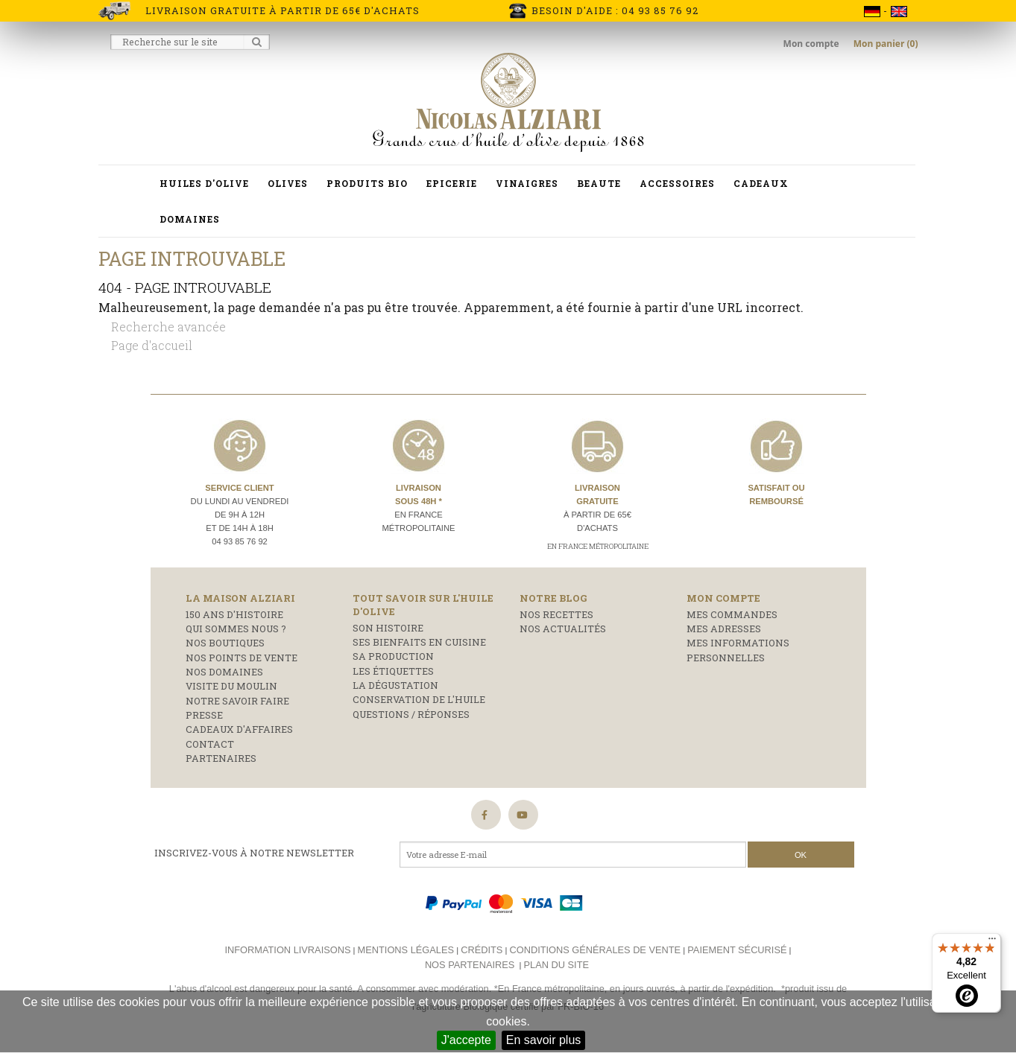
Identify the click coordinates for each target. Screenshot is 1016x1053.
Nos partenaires (469, 964)
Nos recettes (556, 614)
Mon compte (812, 43)
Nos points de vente (241, 658)
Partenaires (221, 758)
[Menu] (992, 942)
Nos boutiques (225, 643)
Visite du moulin (231, 686)
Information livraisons (287, 949)
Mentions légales (406, 949)
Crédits (481, 949)
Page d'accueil (151, 345)
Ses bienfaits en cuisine (419, 642)
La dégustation (395, 685)
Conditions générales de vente (595, 949)
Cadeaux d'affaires (239, 729)
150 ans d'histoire (234, 614)
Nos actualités (563, 628)
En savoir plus (543, 1040)
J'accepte (466, 1040)
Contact (210, 744)
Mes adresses (724, 628)
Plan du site (556, 964)
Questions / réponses (411, 714)
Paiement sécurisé (736, 949)
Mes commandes (732, 614)
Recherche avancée (168, 326)
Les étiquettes (393, 671)
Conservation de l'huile (419, 699)
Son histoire (388, 628)
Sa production (393, 656)
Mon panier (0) (885, 43)
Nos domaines (224, 672)
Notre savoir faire (237, 701)
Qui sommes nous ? (236, 628)
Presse (204, 715)
